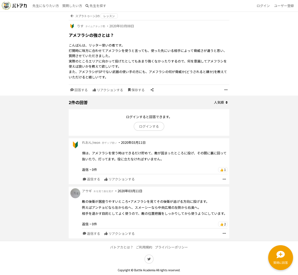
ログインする (149, 126)
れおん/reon (99, 142)
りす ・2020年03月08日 (105, 25)
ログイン (263, 5)
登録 (284, 5)
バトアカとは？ (121, 247)
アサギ (97, 190)
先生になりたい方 (45, 5)
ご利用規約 (144, 247)
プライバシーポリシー (171, 247)
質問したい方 (72, 5)
